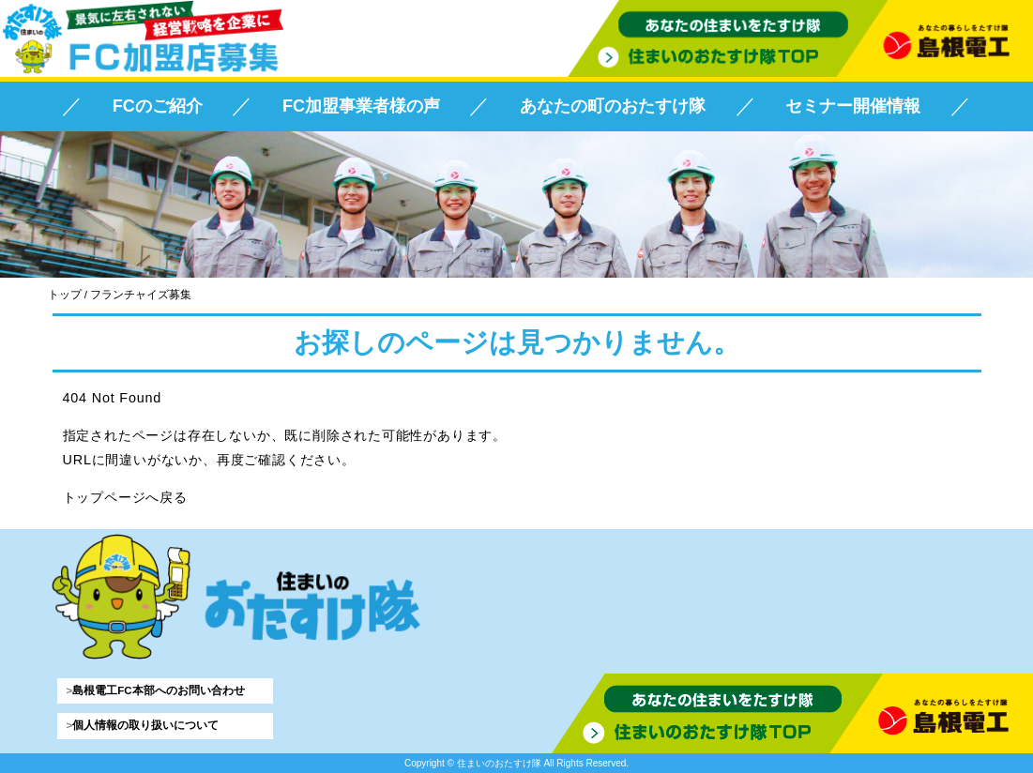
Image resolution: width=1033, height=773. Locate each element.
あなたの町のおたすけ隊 (613, 106)
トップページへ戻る (125, 497)
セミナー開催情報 (852, 106)
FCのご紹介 (158, 106)
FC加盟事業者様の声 (361, 106)
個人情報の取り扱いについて (145, 725)
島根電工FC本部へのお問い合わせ (158, 690)
